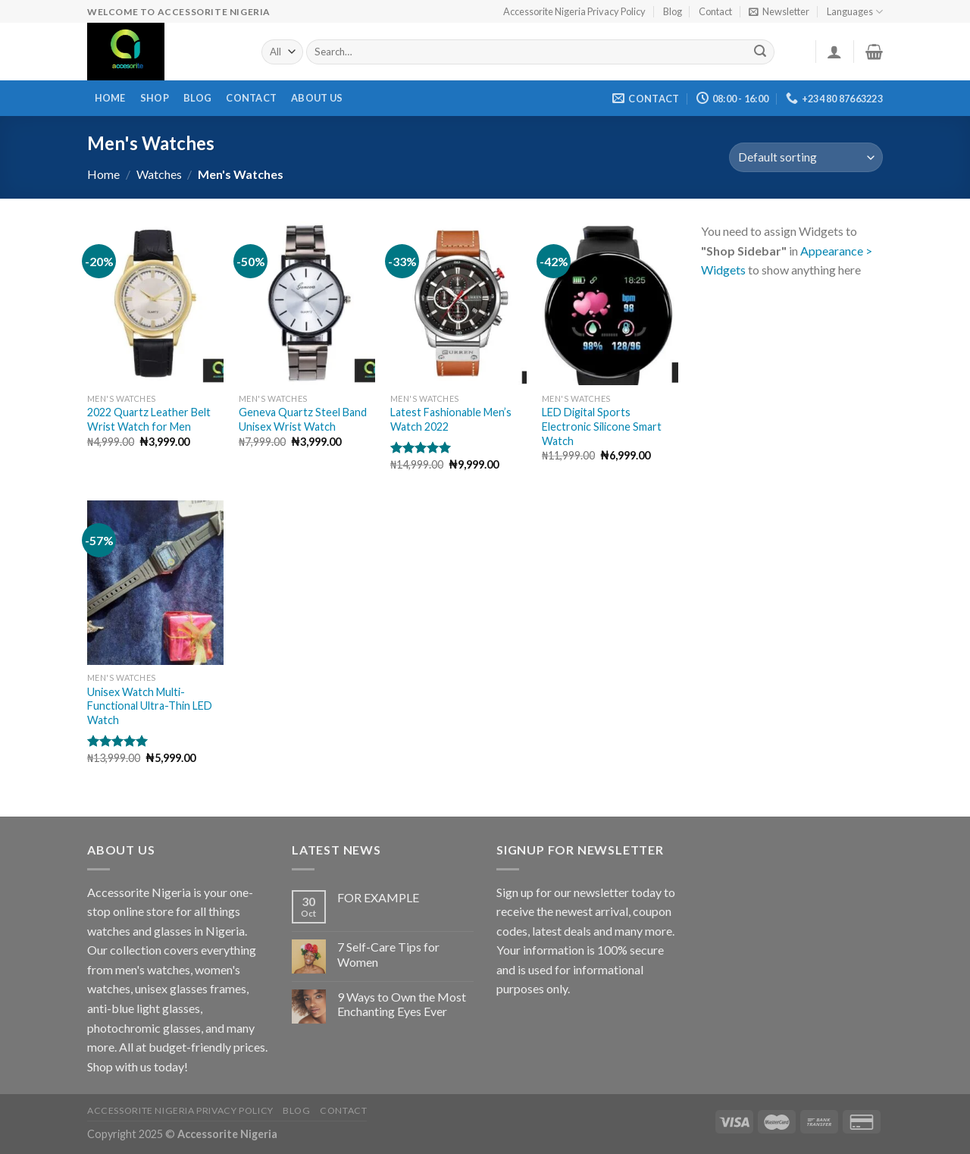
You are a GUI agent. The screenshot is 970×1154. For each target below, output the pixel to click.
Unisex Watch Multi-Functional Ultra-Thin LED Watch (149, 705)
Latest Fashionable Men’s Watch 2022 (451, 419)
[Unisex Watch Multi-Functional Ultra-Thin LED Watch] (155, 582)
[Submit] (761, 52)
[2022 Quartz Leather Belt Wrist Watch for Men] (155, 303)
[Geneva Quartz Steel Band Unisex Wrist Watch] (307, 303)
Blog (672, 11)
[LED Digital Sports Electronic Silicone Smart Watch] (610, 303)
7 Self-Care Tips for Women (388, 953)
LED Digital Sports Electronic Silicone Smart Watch (602, 426)
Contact (715, 11)
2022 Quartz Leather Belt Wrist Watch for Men (149, 419)
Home (110, 98)
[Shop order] (806, 157)
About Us (317, 98)
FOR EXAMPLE (378, 897)
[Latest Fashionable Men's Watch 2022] (458, 303)
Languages (855, 12)
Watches (159, 174)
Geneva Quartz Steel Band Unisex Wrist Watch (303, 419)
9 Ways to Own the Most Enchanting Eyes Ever (401, 1003)
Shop (154, 98)
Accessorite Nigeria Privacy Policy (574, 11)
